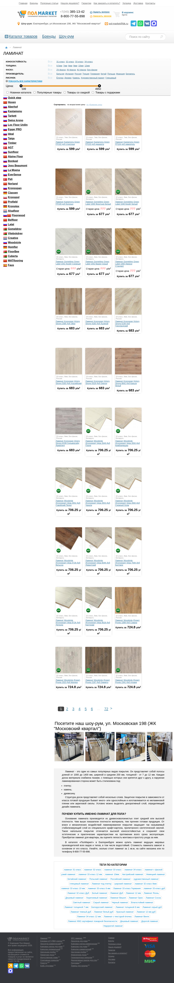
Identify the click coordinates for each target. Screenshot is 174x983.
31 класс (60, 61)
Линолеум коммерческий (50, 944)
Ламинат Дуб (116, 893)
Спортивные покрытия (49, 960)
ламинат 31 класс (72, 869)
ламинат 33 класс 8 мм (99, 888)
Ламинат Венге (142, 916)
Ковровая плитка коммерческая (84, 944)
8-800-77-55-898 (73, 16)
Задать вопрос (100, 12)
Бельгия (60, 74)
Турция (85, 74)
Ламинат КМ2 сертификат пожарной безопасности (92, 921)
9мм (75, 65)
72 (106, 709)
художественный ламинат (146, 879)
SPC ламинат (77, 938)
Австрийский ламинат (132, 874)
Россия (78, 74)
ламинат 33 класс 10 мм (73, 888)
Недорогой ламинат (113, 926)
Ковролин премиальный (50, 949)
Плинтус (43, 963)
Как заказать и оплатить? (107, 3)
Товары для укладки (79, 966)
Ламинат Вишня (118, 898)
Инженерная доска (79, 955)
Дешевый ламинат (74, 898)
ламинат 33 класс (112, 869)
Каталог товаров (23, 36)
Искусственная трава (49, 957)
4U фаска (81, 70)
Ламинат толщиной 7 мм (76, 907)
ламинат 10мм (112, 874)
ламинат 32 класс (92, 869)
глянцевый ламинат (79, 883)
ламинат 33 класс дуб (154, 888)
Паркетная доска (47, 955)
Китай (103, 74)
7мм (65, 65)
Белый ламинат (99, 893)
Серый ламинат (101, 902)
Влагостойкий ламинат (142, 902)
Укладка (126, 3)
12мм (87, 65)
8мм (70, 65)
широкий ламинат (123, 883)
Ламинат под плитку (101, 883)
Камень (76, 78)
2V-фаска (61, 70)
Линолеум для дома (79, 941)
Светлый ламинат (81, 902)
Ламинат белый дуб (103, 912)
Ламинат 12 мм (133, 893)
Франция (120, 74)
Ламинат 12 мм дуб (146, 912)
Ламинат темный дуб (81, 912)
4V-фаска (71, 70)
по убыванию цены (94, 105)
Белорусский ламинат (102, 907)
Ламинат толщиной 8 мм (128, 907)
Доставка (138, 3)
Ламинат (43, 938)
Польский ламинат (98, 879)
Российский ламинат (120, 879)
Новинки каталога (18, 92)
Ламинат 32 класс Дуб (78, 893)
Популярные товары (47, 92)
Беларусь (130, 74)
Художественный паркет (92, 78)
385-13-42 (72, 11)
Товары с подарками (106, 92)
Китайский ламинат (77, 879)
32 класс (70, 61)
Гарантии (86, 3)
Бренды (34, 3)
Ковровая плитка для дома (51, 946)
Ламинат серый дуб (152, 907)
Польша (111, 74)
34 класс (88, 61)
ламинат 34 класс (133, 869)
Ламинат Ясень (151, 893)
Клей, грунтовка (46, 966)
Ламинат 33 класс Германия (127, 888)
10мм (80, 65)
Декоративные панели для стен (84, 960)
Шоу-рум (66, 36)
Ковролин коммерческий (81, 949)
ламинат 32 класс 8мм (146, 883)
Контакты (150, 3)
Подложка (75, 963)
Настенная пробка (78, 952)
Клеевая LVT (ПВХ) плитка (51, 941)
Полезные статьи (49, 3)
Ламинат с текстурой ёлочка (117, 916)
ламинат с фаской (153, 869)
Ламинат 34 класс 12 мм (89, 916)
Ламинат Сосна (153, 898)
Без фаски (92, 70)
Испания (69, 74)
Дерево (67, 78)
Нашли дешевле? (70, 3)
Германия (95, 74)
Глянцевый (110, 78)
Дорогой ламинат (149, 921)
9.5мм (59, 65)
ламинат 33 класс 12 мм (90, 874)
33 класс (79, 61)
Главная (23, 3)
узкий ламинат (68, 874)
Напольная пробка (48, 952)
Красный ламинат (125, 912)
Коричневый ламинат (97, 898)
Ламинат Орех (136, 898)
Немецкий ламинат (155, 874)
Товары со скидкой (77, 92)
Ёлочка (59, 78)
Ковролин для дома (79, 946)
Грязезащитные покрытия (81, 957)
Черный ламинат (120, 902)
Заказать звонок (100, 16)
